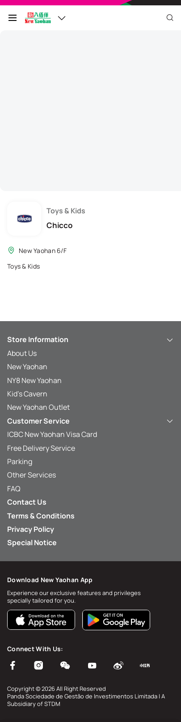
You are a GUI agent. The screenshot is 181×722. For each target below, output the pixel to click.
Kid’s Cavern (27, 394)
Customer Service (90, 421)
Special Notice (32, 542)
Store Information (90, 339)
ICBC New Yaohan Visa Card (52, 434)
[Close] (170, 18)
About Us (22, 353)
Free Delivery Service (41, 448)
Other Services (31, 475)
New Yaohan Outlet (38, 407)
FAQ (14, 489)
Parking (19, 461)
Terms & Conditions (41, 516)
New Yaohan (27, 367)
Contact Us (26, 502)
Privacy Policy (30, 529)
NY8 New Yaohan (34, 380)
